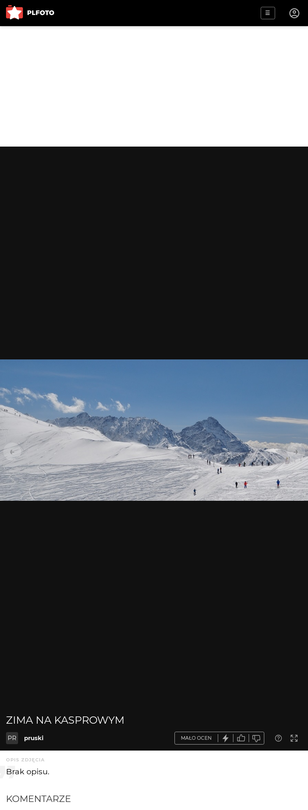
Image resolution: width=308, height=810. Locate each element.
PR (12, 738)
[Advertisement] (154, 86)
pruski (34, 738)
